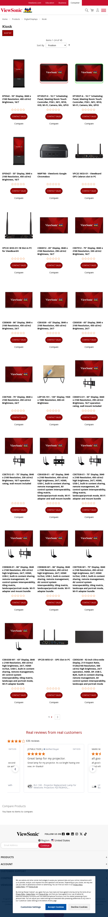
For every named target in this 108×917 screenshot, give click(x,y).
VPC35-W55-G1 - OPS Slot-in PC (54, 659)
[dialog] (54, 893)
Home (5, 19)
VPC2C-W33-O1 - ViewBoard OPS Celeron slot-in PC (87, 175)
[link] (53, 786)
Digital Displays (31, 19)
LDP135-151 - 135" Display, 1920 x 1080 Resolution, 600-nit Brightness (53, 399)
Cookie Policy (20, 887)
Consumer (75, 3)
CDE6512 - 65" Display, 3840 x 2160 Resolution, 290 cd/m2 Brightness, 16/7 (52, 251)
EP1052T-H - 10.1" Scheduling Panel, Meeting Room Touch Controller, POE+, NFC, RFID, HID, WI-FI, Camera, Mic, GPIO (53, 101)
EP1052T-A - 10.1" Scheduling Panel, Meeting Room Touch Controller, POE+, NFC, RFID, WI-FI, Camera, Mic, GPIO (88, 101)
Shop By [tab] (7, 33)
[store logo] (42, 10)
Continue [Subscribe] (45, 845)
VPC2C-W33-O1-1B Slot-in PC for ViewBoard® (17, 249)
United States (60, 840)
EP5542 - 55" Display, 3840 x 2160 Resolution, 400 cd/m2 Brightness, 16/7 (16, 99)
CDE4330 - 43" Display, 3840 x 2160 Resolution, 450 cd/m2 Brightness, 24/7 (52, 325)
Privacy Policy (77, 885)
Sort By (40, 45)
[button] (18, 123)
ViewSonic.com (34, 3)
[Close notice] (91, 879)
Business (62, 3)
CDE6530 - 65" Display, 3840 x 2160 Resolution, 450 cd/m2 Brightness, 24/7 (88, 325)
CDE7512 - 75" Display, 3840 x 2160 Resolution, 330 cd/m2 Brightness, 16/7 (88, 251)
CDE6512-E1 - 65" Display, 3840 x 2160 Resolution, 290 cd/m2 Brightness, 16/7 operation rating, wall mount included (88, 401)
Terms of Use (33, 887)
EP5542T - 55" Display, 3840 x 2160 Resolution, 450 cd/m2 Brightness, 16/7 (17, 176)
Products (16, 19)
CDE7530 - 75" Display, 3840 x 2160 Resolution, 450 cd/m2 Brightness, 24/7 (17, 399)
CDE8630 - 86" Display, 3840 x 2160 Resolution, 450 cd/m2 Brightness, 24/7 (17, 325)
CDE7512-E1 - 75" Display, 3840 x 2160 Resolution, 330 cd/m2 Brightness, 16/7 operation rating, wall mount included (18, 479)
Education (50, 3)
